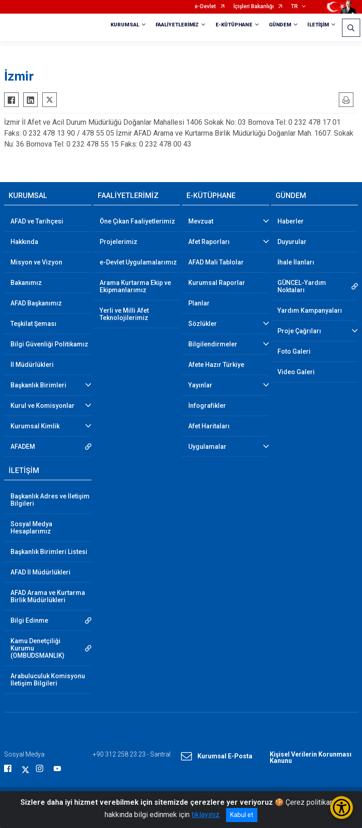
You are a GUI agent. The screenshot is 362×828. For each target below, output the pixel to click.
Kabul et (241, 814)
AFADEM (22, 446)
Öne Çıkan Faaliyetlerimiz (137, 221)
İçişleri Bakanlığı (253, 7)
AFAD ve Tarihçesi (36, 221)
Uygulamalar (207, 446)
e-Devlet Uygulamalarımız (138, 262)
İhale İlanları (295, 262)
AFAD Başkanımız (36, 303)
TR (294, 7)
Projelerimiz (118, 241)
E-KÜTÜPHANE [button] (234, 25)
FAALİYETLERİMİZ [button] (177, 25)
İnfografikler (207, 405)
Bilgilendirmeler (212, 344)
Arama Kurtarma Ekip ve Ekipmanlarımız (135, 286)
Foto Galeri (294, 351)
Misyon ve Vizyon (36, 262)
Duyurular (292, 241)
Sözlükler (202, 323)
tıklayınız (205, 814)
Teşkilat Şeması (33, 323)
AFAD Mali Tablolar (216, 262)
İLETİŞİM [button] (318, 25)
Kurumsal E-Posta (216, 756)
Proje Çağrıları (299, 331)
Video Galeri (296, 372)
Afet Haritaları (209, 426)
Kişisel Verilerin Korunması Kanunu (311, 757)
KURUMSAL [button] (125, 25)
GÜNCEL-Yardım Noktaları (301, 286)
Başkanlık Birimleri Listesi (48, 551)
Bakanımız (26, 282)
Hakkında (24, 241)
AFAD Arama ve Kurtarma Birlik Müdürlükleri (47, 596)
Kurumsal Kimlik (35, 426)
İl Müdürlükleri (32, 364)
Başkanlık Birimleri (38, 385)
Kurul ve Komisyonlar (42, 405)
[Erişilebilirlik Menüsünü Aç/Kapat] (341, 807)
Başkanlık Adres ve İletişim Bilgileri (50, 500)
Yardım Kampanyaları (309, 310)
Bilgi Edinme (29, 620)
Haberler (290, 221)
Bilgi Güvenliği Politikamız (49, 344)
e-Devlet (205, 7)
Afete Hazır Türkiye (216, 364)
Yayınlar (200, 385)
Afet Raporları (209, 241)
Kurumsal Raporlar (216, 282)
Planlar (199, 303)
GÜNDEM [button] (280, 25)
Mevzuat (200, 221)
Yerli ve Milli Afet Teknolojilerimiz (124, 314)
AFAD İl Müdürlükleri (40, 572)
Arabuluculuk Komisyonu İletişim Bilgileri (47, 679)
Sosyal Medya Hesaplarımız (31, 527)
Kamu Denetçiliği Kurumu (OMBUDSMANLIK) (37, 648)
